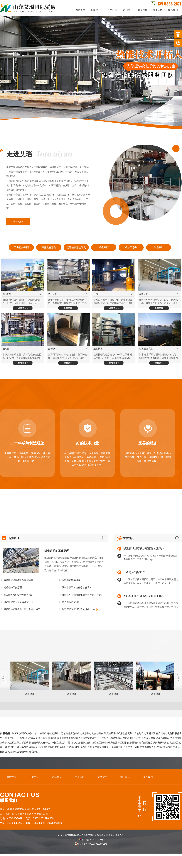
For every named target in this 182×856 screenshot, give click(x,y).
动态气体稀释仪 (164, 738)
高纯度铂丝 (11, 742)
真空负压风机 (132, 747)
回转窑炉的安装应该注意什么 (18, 602)
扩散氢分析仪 (62, 747)
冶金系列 (104, 247)
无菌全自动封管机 (137, 733)
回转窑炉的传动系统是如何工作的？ (145, 596)
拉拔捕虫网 (100, 733)
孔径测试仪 (13, 751)
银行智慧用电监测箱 (48, 738)
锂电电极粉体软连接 (81, 742)
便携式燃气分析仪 (41, 742)
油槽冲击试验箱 (46, 747)
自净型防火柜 (134, 742)
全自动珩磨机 (39, 733)
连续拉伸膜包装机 (70, 733)
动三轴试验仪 (25, 733)
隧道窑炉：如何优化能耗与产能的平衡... (82, 594)
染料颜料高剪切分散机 (129, 738)
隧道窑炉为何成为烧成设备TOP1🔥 (80, 609)
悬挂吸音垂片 (148, 738)
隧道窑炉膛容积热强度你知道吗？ (143, 548)
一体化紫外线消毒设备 (26, 747)
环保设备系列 (49, 247)
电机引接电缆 (87, 733)
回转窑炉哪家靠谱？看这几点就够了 (22, 609)
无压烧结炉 (8, 747)
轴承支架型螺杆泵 (99, 747)
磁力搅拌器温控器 (117, 742)
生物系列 (158, 247)
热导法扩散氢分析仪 (79, 747)
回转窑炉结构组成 (71, 580)
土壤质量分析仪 (117, 747)
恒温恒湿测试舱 (100, 742)
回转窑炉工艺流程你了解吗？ (77, 587)
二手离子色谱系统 (108, 738)
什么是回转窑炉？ (134, 572)
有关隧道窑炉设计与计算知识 (18, 594)
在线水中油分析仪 (166, 747)
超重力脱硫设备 (148, 747)
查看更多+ (18, 221)
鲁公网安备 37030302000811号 (91, 846)
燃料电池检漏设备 (28, 738)
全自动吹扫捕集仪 (28, 751)
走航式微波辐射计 (90, 738)
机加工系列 (131, 247)
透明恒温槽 (152, 733)
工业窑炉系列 (21, 247)
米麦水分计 (13, 738)
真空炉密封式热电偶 (116, 733)
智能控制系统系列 (76, 247)
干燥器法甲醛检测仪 (69, 738)
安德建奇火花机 (166, 733)
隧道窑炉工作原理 (13, 587)
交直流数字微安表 (151, 742)
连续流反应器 (54, 733)
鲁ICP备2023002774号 (91, 839)
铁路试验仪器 (24, 742)
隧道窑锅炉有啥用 (71, 602)
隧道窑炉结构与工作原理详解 (18, 580)
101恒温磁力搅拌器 (60, 742)
